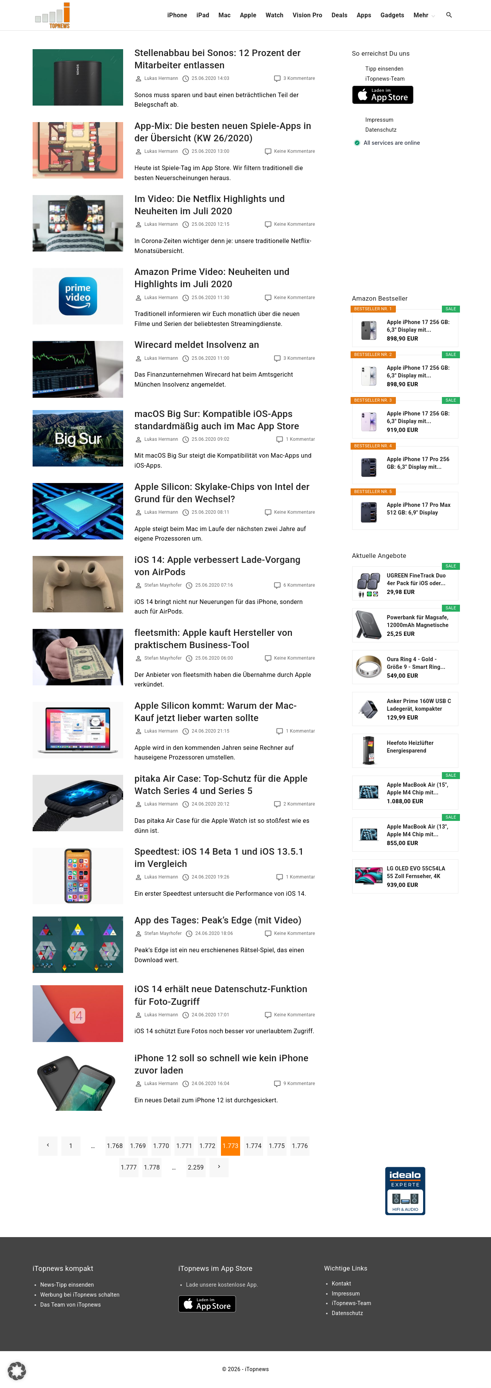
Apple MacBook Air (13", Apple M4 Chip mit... (417, 830)
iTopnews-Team (385, 79)
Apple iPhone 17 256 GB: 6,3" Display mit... (418, 326)
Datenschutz (381, 130)
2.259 (196, 1167)
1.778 (152, 1167)
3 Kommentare (299, 78)
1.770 (161, 1146)
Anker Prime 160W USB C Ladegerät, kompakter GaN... (419, 705)
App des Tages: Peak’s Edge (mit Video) (218, 920)
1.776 (300, 1146)
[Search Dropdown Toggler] (449, 15)
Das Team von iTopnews (70, 1305)
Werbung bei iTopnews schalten (80, 1295)
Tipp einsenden (385, 69)
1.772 (207, 1146)
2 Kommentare (299, 804)
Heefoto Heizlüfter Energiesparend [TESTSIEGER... (410, 747)
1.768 (115, 1146)
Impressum (380, 120)
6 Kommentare (299, 585)
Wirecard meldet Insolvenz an (197, 344)
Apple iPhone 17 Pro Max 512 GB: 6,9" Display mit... (419, 509)
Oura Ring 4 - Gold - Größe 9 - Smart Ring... (416, 663)
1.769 (138, 1146)
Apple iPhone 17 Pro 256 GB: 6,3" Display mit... (418, 463)
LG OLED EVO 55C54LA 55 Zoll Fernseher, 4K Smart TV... (416, 872)
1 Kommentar (300, 439)
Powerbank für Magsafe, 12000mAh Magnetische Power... (418, 621)
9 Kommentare (299, 1083)
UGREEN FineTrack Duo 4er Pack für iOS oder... (416, 579)
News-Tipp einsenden (67, 1285)
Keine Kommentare (294, 151)
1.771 (184, 1146)
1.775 (277, 1146)
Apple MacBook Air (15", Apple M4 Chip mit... (417, 789)
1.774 (254, 1146)
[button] (17, 1371)
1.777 (129, 1167)
